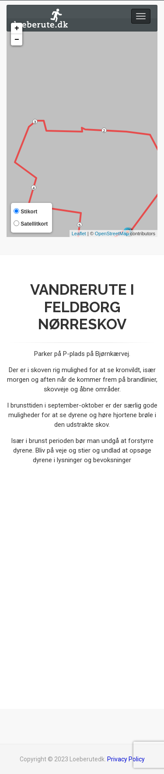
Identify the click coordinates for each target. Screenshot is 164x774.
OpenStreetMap (112, 233)
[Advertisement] (82, 587)
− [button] (16, 40)
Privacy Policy (126, 759)
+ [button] (16, 28)
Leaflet (79, 233)
